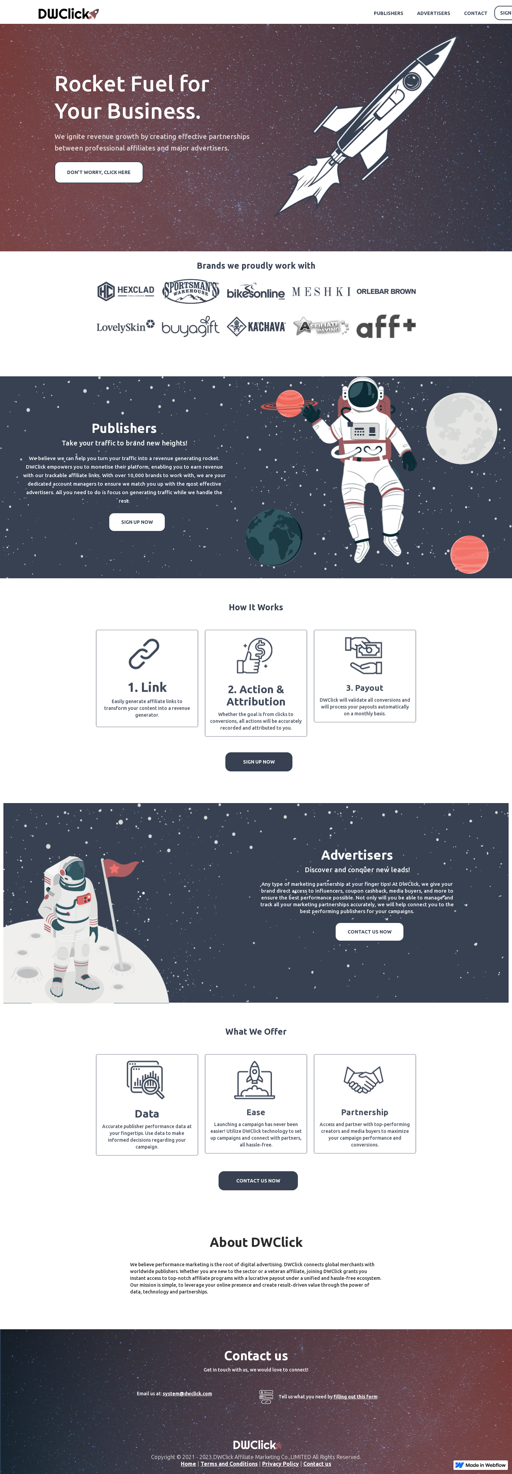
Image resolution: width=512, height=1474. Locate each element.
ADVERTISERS (433, 13)
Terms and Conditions (229, 1464)
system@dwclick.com (187, 1393)
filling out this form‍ (356, 1396)
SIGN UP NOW (137, 522)
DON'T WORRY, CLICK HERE (99, 172)
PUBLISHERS (388, 13)
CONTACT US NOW (369, 932)
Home (188, 1464)
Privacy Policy (280, 1464)
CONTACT (475, 13)
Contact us (317, 1464)
